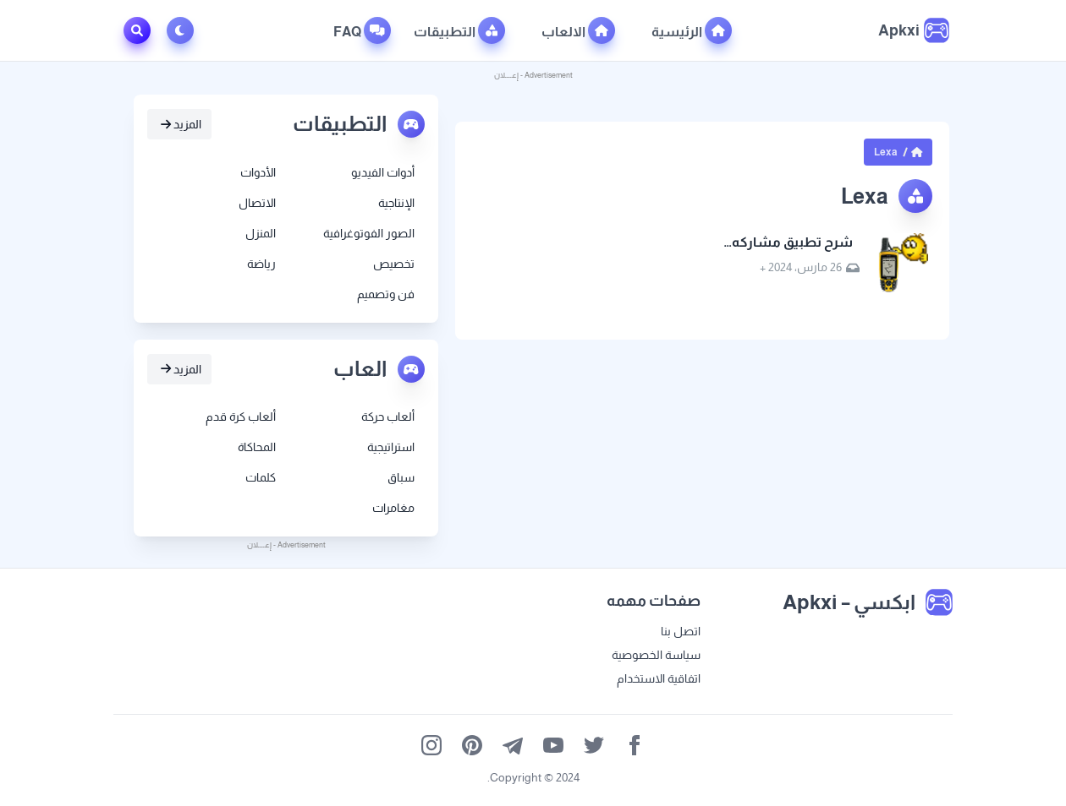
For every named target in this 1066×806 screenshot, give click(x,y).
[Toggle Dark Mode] (184, 30)
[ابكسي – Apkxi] (913, 30)
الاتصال (257, 203)
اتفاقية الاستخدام (659, 678)
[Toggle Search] (137, 30)
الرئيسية (691, 30)
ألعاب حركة (388, 416)
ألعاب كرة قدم (241, 416)
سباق (401, 477)
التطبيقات (459, 30)
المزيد (181, 124)
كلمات (260, 477)
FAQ (362, 30)
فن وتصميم (386, 294)
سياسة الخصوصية (656, 655)
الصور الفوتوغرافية (369, 233)
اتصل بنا (681, 631)
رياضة (261, 263)
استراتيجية (391, 447)
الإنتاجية (396, 203)
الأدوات (258, 172)
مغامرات (393, 508)
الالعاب (578, 30)
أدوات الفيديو (383, 172)
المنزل (260, 233)
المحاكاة (257, 447)
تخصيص (394, 263)
